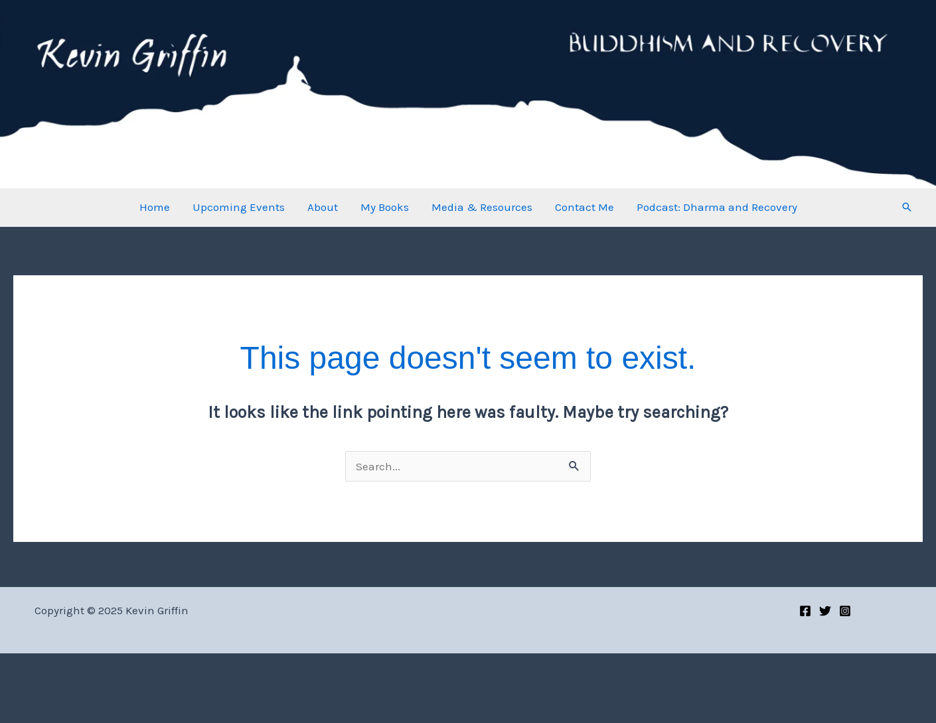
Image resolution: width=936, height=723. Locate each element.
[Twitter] (825, 611)
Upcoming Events (239, 207)
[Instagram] (845, 611)
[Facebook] (805, 611)
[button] (907, 207)
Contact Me (584, 207)
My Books (384, 207)
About (322, 207)
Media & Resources (481, 207)
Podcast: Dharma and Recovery (717, 207)
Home (154, 207)
